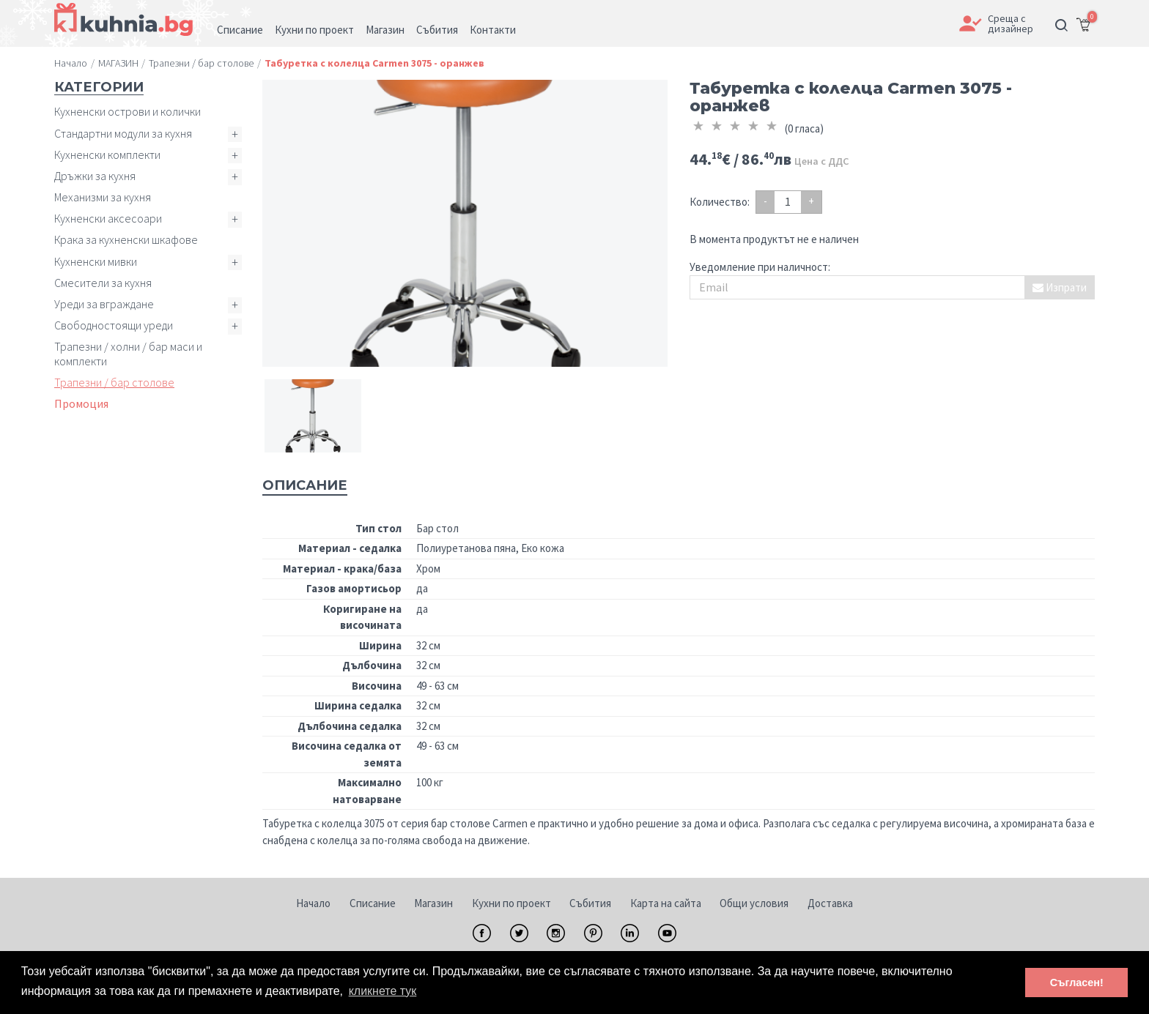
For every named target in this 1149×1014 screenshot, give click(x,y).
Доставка (830, 903)
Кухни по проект (511, 903)
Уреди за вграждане (104, 304)
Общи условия (754, 903)
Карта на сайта (665, 903)
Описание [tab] (304, 485)
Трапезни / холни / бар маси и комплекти (128, 353)
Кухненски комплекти (107, 154)
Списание (373, 903)
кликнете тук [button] (383, 991)
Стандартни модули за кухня (123, 133)
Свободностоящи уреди (113, 325)
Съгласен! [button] (1077, 982)
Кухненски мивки (95, 261)
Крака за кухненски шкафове (126, 239)
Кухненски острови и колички (127, 111)
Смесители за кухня (103, 282)
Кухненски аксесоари (108, 218)
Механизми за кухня (102, 197)
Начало (313, 903)
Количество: (720, 202)
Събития (590, 903)
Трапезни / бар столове (114, 382)
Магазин (433, 903)
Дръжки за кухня (95, 175)
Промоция (81, 403)
